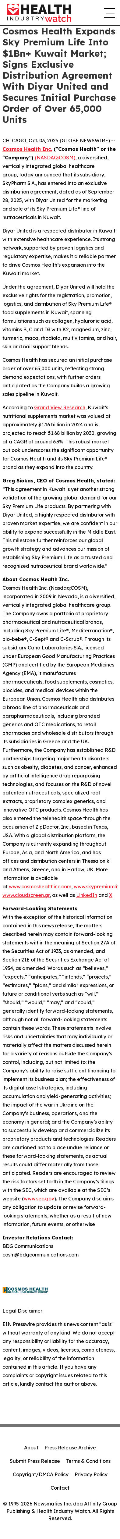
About (31, 1448)
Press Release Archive (70, 1448)
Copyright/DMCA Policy (41, 1474)
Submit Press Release (35, 1461)
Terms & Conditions (88, 1461)
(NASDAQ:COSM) (55, 158)
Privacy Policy (91, 1474)
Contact (60, 1488)
